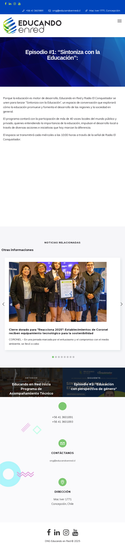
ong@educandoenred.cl (66, 10)
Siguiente (93, 378)
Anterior (31, 378)
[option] (62, 303)
